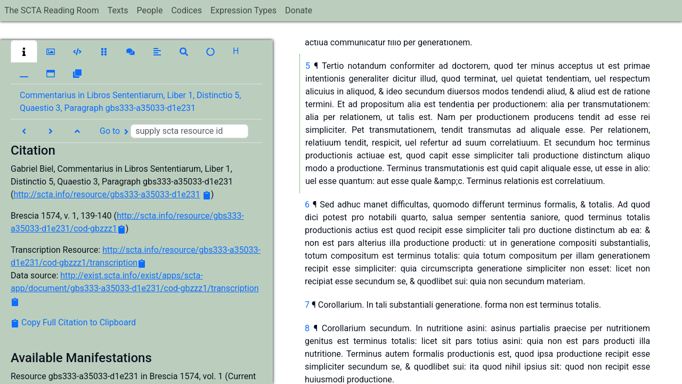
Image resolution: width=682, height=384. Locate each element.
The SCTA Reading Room (51, 10)
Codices (186, 10)
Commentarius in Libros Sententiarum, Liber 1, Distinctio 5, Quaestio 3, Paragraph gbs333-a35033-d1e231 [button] (130, 101)
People (149, 10)
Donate (298, 10)
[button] (24, 51)
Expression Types (243, 10)
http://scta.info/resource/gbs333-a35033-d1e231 (106, 194)
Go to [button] (174, 131)
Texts (118, 10)
